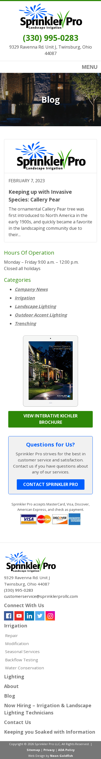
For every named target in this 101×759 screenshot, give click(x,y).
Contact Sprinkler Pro (50, 484)
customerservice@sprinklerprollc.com (41, 596)
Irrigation (25, 298)
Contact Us (17, 722)
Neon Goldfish (61, 756)
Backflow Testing (21, 659)
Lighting (14, 676)
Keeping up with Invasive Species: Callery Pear (40, 195)
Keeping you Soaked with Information (49, 732)
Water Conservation (24, 667)
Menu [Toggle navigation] (86, 68)
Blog (9, 696)
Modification (17, 643)
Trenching (25, 323)
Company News (31, 289)
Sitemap (33, 750)
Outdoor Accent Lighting (41, 315)
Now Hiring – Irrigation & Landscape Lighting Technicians (47, 709)
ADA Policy (66, 750)
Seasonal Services (22, 651)
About (11, 686)
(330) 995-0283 (50, 37)
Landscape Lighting (35, 306)
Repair (11, 635)
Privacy (49, 750)
